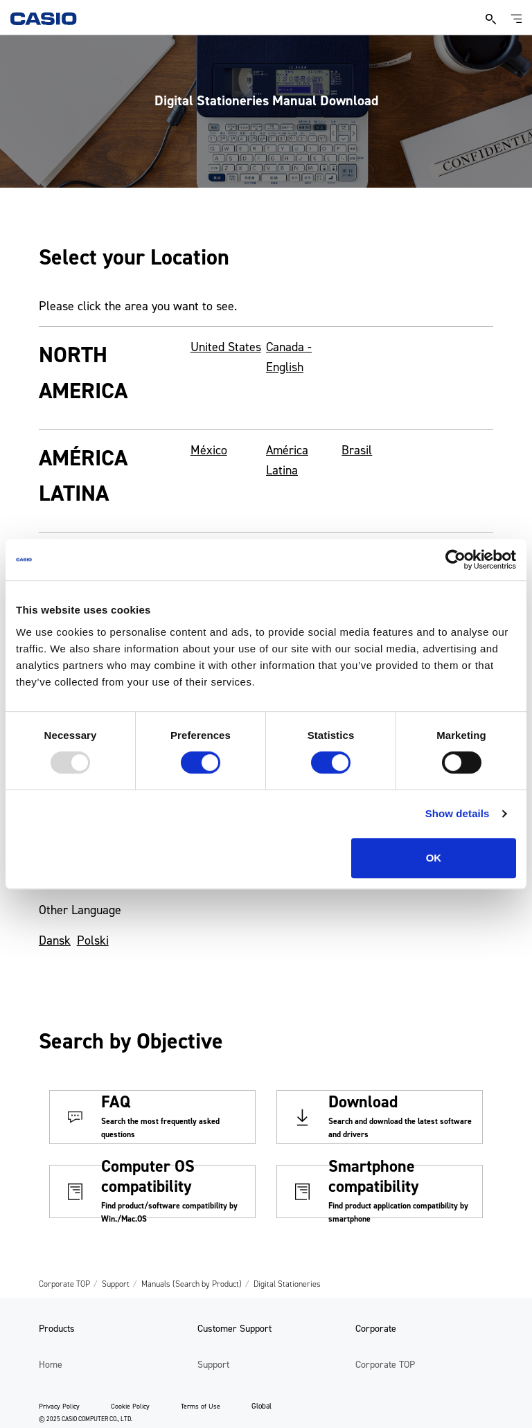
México (208, 450)
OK (434, 858)
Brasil (357, 450)
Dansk (55, 940)
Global (261, 1406)
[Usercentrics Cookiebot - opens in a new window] (455, 559)
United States (225, 347)
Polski (93, 940)
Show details (457, 813)
